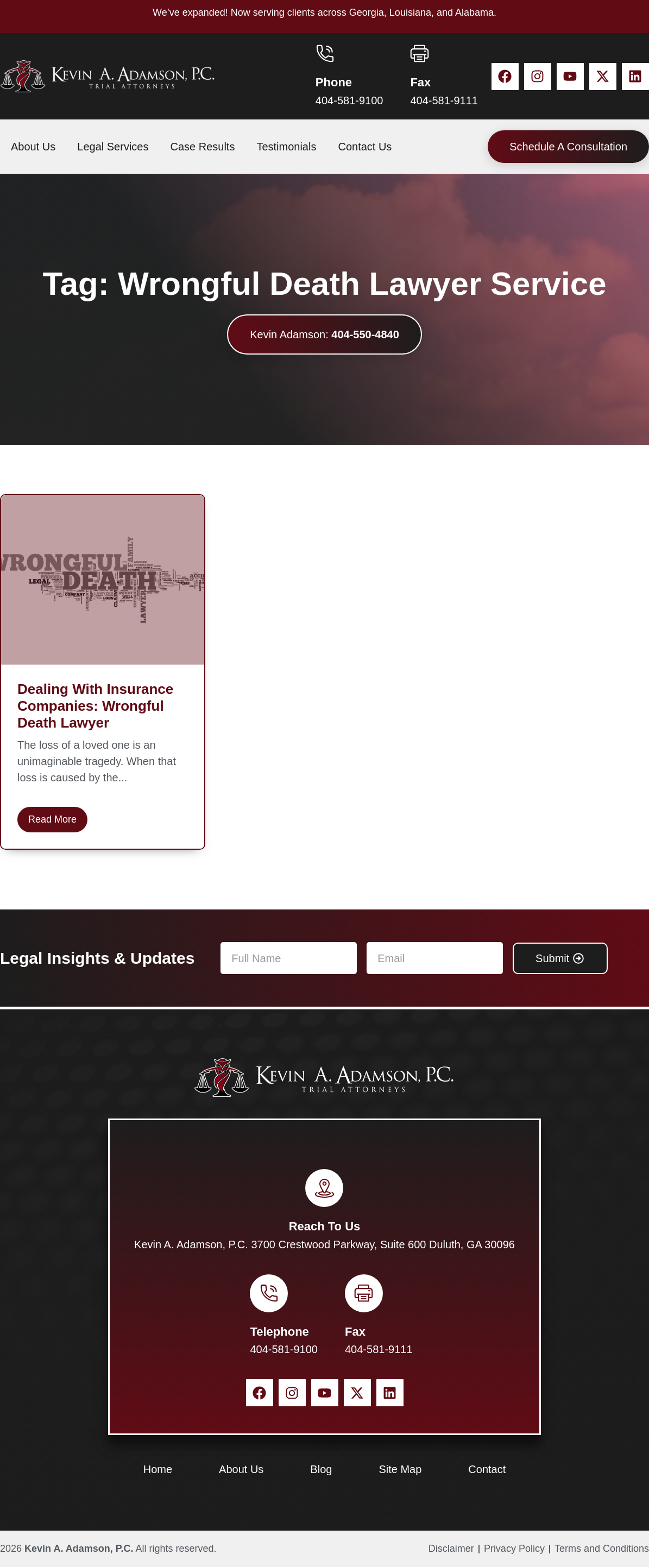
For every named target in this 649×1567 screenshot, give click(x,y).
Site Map (400, 1469)
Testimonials (286, 147)
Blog (321, 1469)
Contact (487, 1469)
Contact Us (365, 147)
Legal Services (112, 147)
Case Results (202, 147)
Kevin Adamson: (324, 334)
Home (157, 1469)
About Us (33, 147)
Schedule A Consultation (568, 147)
